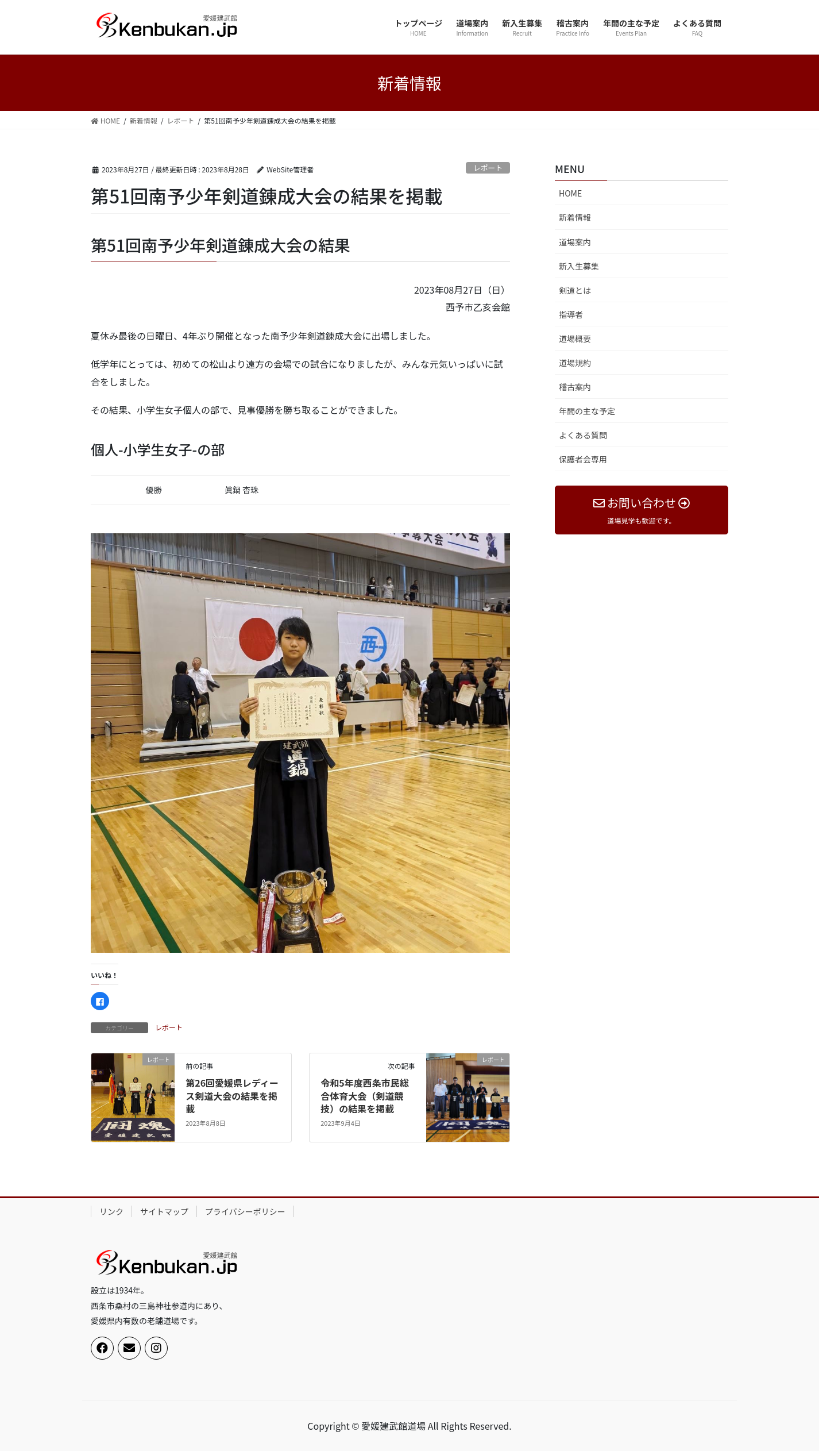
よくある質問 (583, 435)
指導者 (571, 314)
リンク (111, 1211)
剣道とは (575, 290)
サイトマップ (164, 1211)
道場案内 (575, 242)
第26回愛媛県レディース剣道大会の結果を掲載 (232, 1095)
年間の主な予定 (587, 411)
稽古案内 (575, 386)
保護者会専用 (583, 459)
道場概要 (575, 338)
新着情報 (575, 217)
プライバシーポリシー (245, 1211)
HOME (570, 193)
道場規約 (575, 362)
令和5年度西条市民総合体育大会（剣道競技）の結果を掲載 (364, 1095)
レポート (488, 167)
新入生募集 (579, 266)
